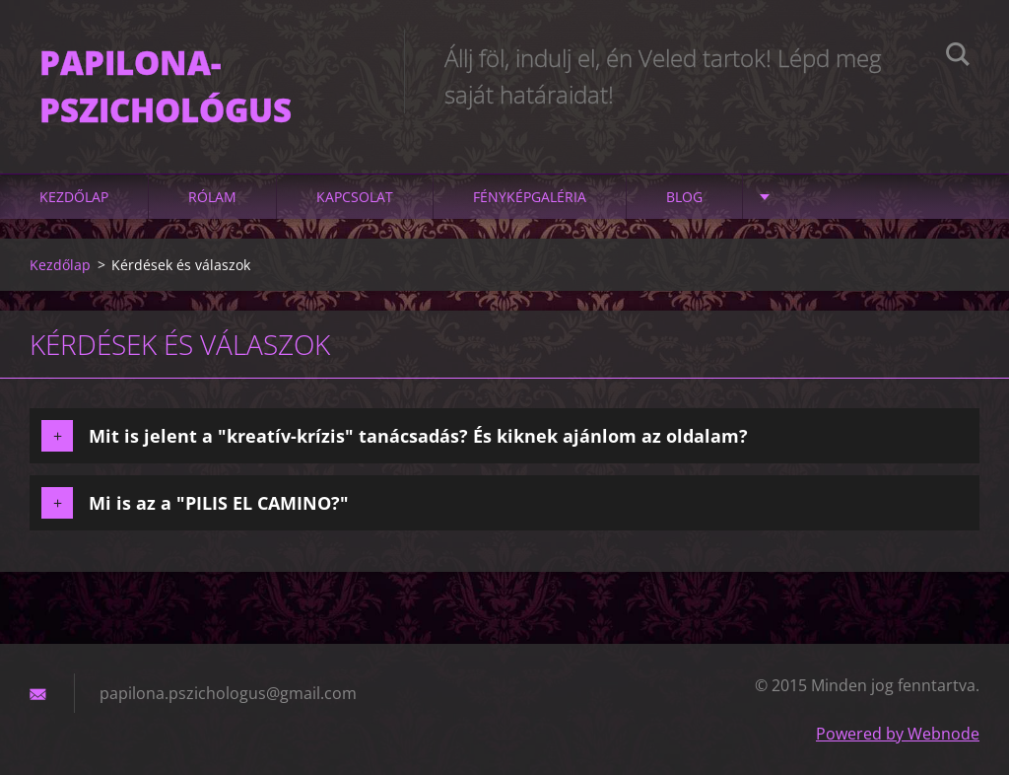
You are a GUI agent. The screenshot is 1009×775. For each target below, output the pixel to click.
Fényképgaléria (529, 196)
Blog (684, 196)
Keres (958, 57)
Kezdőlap (73, 196)
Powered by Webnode (897, 733)
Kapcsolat (354, 196)
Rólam (212, 196)
